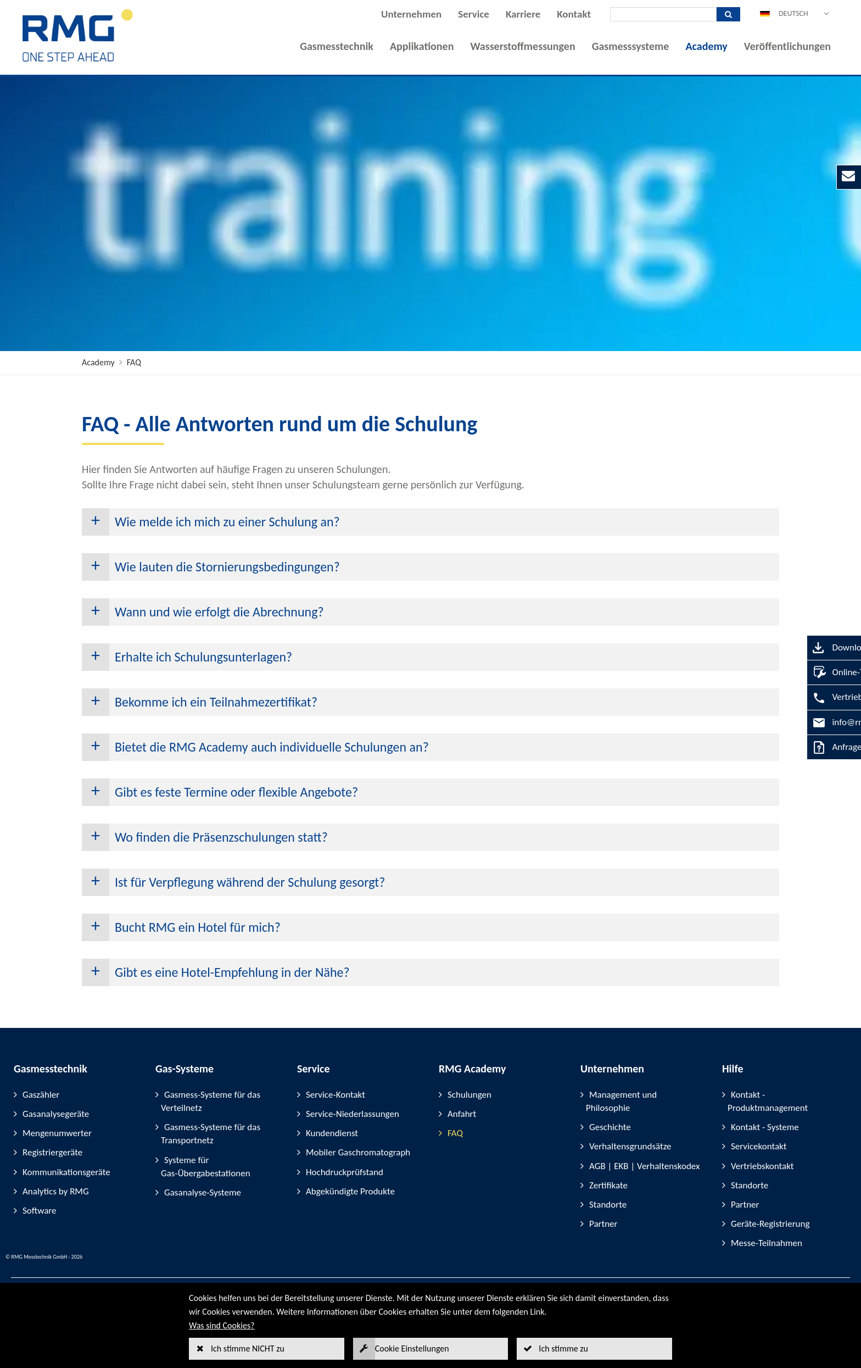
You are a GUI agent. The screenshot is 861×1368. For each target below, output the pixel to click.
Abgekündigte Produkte (350, 1191)
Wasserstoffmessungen (522, 46)
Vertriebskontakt (762, 1166)
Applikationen (422, 46)
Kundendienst (332, 1133)
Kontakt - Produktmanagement (768, 1101)
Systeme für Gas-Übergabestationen (205, 1166)
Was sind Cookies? (222, 1325)
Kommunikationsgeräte (66, 1172)
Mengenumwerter (57, 1133)
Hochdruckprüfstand (344, 1172)
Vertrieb (808, 697)
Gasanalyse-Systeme (202, 1192)
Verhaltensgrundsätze (630, 1146)
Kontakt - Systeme (765, 1127)
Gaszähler (41, 1094)
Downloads (814, 647)
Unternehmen (411, 14)
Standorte (608, 1204)
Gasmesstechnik (336, 46)
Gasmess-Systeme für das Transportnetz (210, 1133)
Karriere (523, 14)
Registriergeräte (52, 1152)
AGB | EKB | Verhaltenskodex (644, 1166)
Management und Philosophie (621, 1101)
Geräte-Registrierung (770, 1224)
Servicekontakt (758, 1146)
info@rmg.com (821, 722)
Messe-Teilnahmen (766, 1243)
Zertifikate (608, 1185)
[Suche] (663, 14)
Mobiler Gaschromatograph (358, 1152)
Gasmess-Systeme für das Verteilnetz (210, 1101)
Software (40, 1210)
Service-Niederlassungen (352, 1114)
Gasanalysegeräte (56, 1114)
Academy (706, 46)
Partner (603, 1224)
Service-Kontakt (335, 1094)
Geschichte (610, 1127)
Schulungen (469, 1094)
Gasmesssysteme (630, 46)
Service (473, 14)
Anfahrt (462, 1114)
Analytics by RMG (56, 1191)
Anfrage (808, 747)
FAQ (134, 362)
